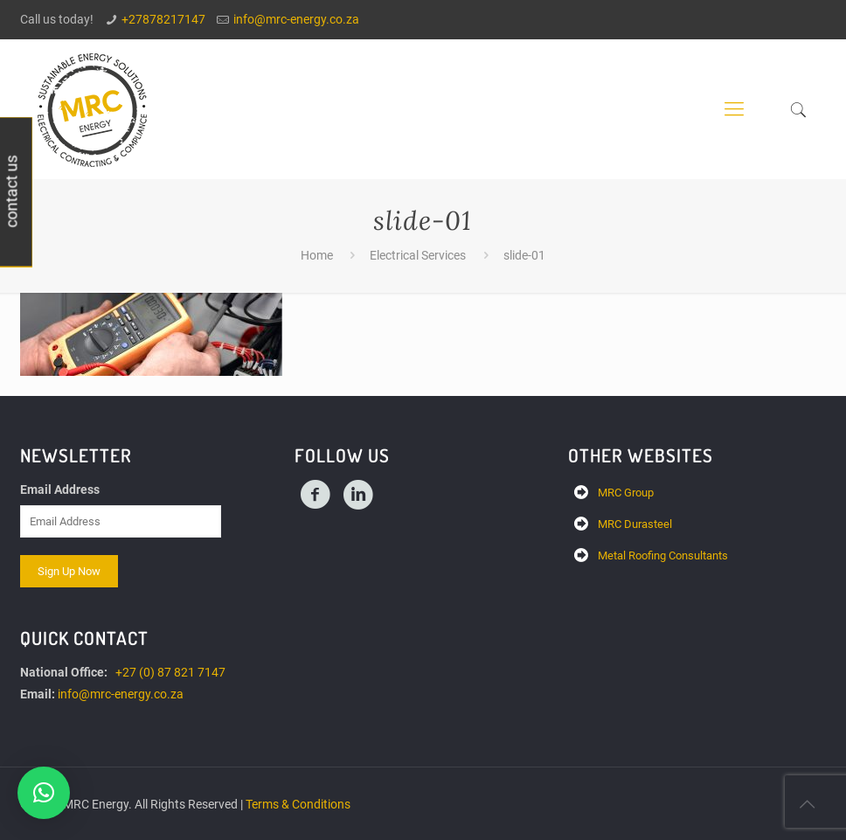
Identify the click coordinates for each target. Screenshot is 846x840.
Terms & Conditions (298, 804)
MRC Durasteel (635, 524)
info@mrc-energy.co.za (296, 19)
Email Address (60, 489)
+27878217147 (163, 19)
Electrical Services (418, 255)
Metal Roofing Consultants (663, 555)
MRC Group (626, 492)
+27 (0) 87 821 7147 (170, 672)
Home (317, 255)
